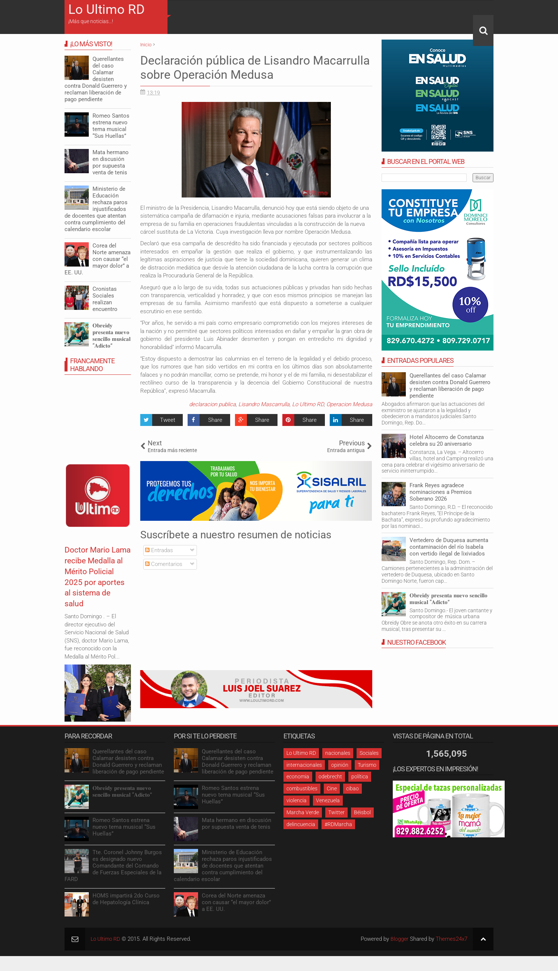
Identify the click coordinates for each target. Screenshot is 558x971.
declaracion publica (212, 404)
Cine (332, 788)
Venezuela (328, 800)
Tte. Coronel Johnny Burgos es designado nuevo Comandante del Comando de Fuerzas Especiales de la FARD (113, 866)
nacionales (337, 753)
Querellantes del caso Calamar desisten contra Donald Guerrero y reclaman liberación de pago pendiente (450, 385)
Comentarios (163, 564)
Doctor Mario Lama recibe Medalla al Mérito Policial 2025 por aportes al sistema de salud (93, 587)
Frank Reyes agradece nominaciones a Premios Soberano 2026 (441, 492)
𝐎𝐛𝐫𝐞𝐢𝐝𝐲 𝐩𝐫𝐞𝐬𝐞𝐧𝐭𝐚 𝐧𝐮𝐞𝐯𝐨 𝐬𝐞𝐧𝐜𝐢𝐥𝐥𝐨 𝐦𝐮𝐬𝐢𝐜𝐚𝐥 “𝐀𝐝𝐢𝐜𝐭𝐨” (449, 599)
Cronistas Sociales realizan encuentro (105, 299)
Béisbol (362, 812)
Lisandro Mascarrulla (263, 404)
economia (297, 776)
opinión (339, 765)
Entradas (159, 550)
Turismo (367, 765)
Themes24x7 (451, 939)
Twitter (336, 812)
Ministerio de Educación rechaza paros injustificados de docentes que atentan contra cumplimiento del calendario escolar (96, 209)
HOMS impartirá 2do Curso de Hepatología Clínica (126, 899)
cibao (352, 788)
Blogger (399, 939)
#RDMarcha (338, 824)
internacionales (304, 765)
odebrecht (330, 776)
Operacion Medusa (349, 404)
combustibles (301, 788)
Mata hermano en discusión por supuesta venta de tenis (111, 162)
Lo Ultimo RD (106, 9)
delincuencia (300, 824)
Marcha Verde (302, 812)
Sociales (369, 753)
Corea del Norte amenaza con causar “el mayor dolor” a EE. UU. (98, 259)
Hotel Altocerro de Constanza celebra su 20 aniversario (447, 440)
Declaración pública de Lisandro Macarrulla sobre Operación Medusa (255, 67)
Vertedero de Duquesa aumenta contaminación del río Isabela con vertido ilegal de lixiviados (449, 547)
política (359, 776)
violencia (296, 800)
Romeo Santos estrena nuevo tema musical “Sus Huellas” (111, 125)
